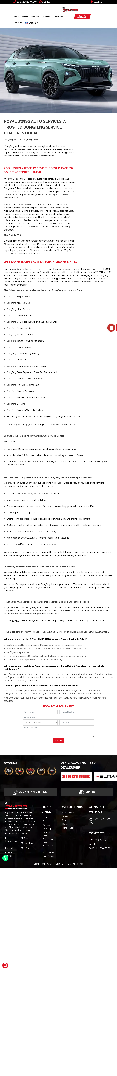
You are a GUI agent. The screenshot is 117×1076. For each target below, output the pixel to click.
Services (47, 17)
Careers (65, 816)
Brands (35, 17)
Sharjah (10, 848)
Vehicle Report (68, 813)
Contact (17, 23)
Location (96, 2)
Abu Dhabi (28, 843)
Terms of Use (67, 828)
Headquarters (11, 841)
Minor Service (48, 852)
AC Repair (47, 825)
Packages (60, 17)
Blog (64, 820)
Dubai (26, 838)
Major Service (48, 856)
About (16, 17)
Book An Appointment (30, 792)
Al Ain (26, 848)
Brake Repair (48, 829)
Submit (58, 740)
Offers (25, 17)
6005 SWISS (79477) (25, 2)
